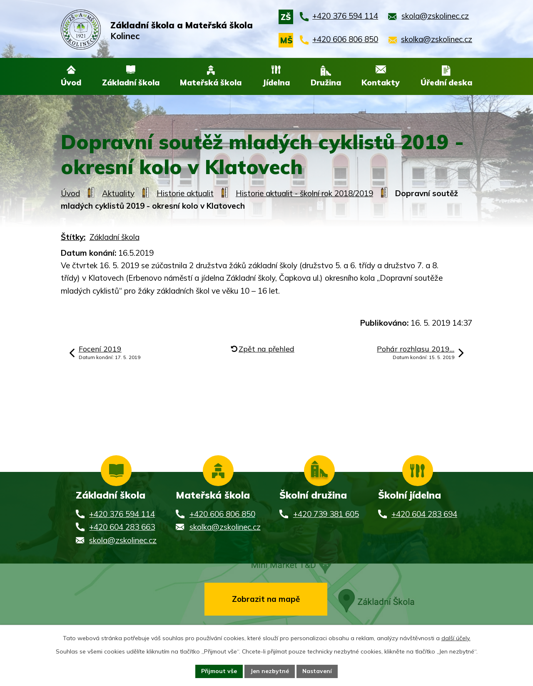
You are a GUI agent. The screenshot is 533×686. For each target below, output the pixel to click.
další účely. (456, 638)
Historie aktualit (185, 193)
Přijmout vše (219, 671)
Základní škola (114, 237)
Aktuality (118, 193)
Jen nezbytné (269, 671)
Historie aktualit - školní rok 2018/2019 (304, 193)
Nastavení (317, 671)
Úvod (70, 193)
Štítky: (73, 237)
